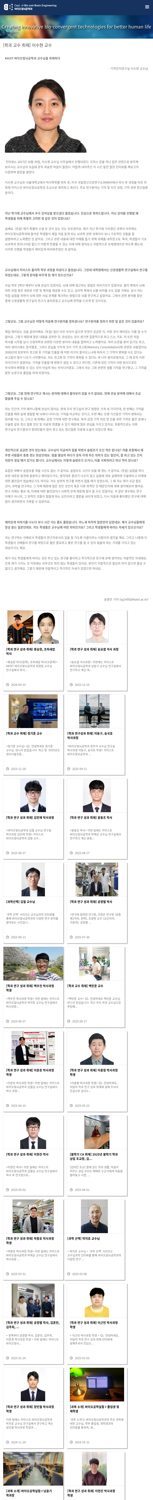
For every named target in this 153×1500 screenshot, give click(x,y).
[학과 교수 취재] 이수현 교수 (27, 45)
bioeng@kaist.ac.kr (56, 1486)
